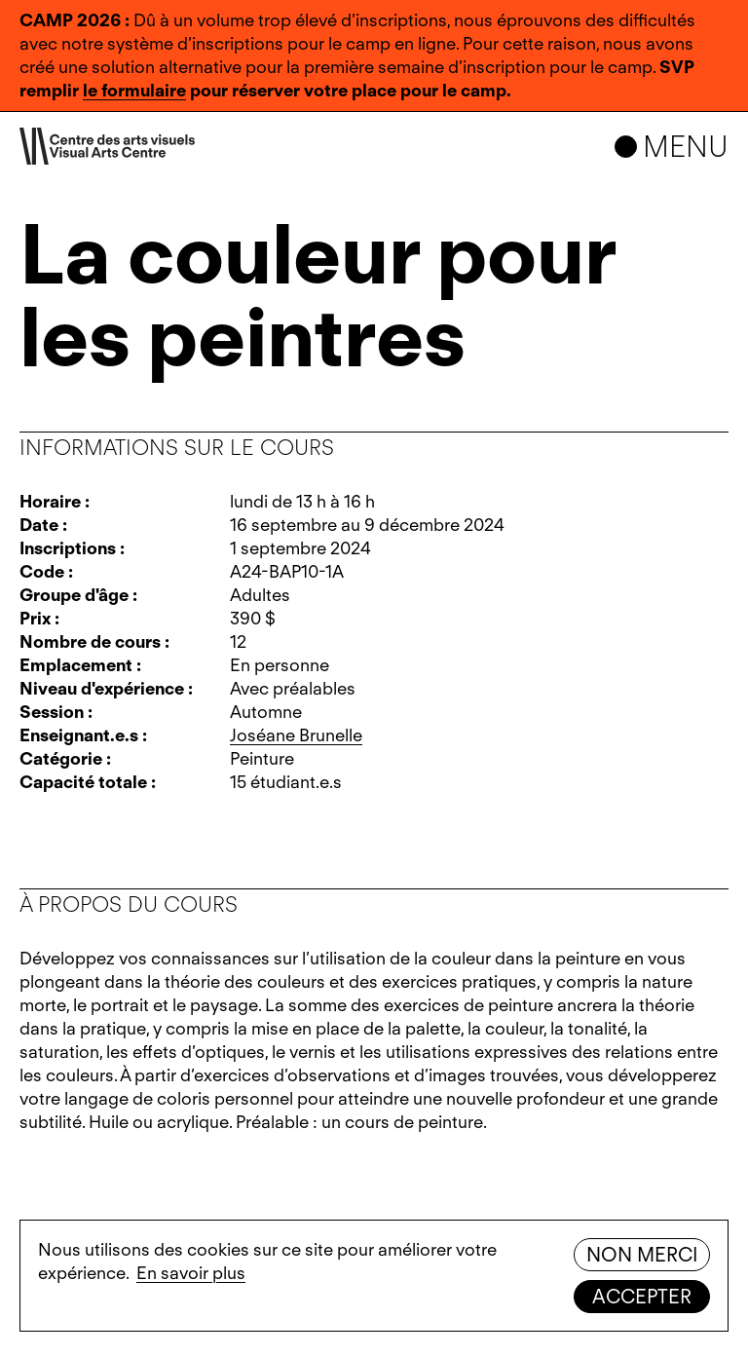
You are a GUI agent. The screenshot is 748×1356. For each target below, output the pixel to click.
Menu (686, 146)
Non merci (641, 1254)
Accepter (642, 1296)
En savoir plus (190, 1272)
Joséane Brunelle (296, 735)
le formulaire (134, 90)
